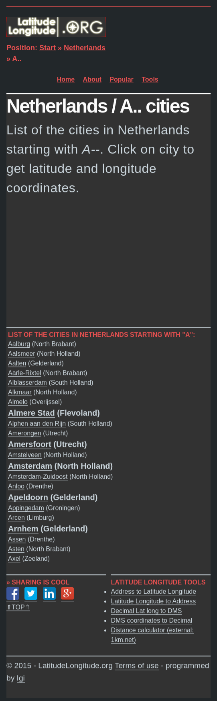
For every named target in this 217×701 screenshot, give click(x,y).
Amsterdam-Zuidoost (38, 476)
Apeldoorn (28, 497)
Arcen (16, 517)
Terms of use (137, 665)
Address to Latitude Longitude (153, 591)
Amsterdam (30, 465)
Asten (16, 548)
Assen (17, 539)
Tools (150, 79)
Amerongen (24, 433)
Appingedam (26, 507)
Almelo (18, 401)
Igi (21, 678)
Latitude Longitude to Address (153, 601)
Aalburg (19, 343)
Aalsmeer (21, 353)
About (92, 79)
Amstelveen (25, 454)
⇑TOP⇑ (18, 607)
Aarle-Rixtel (24, 372)
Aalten (17, 363)
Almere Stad (31, 412)
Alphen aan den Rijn (37, 423)
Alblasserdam (27, 382)
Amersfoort (29, 444)
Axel (14, 558)
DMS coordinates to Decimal (151, 620)
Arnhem (23, 528)
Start (47, 48)
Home (66, 79)
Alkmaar (20, 392)
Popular (122, 79)
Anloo (16, 486)
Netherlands (84, 48)
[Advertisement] (108, 263)
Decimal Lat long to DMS (146, 610)
